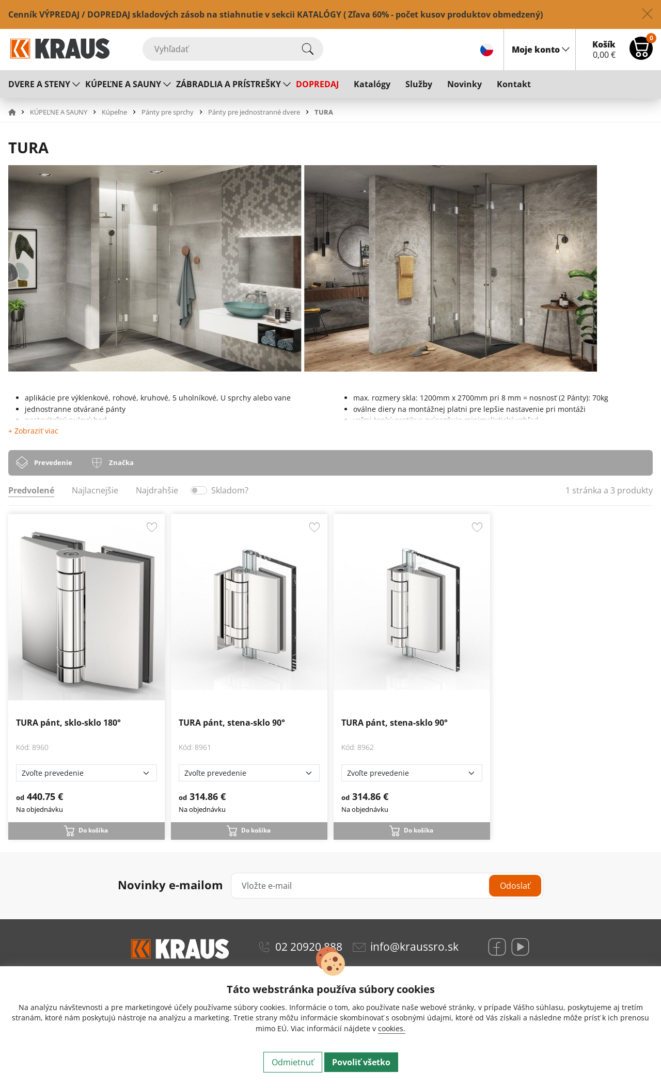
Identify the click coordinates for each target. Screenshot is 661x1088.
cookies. (391, 1028)
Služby (418, 84)
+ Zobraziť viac (33, 431)
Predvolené (31, 490)
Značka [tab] (121, 462)
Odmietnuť (293, 1062)
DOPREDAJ (317, 84)
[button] (18, 112)
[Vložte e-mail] (387, 886)
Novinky (464, 84)
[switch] (199, 490)
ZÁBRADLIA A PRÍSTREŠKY (228, 84)
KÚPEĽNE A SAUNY (123, 84)
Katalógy (372, 84)
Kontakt (514, 84)
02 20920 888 (308, 946)
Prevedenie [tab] (53, 462)
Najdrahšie (157, 490)
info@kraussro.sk (414, 946)
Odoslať (515, 885)
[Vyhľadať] (233, 49)
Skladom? (229, 490)
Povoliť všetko (361, 1062)
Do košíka (93, 830)
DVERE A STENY (39, 84)
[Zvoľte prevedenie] (86, 772)
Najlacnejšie (95, 490)
